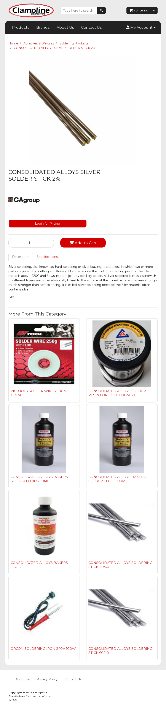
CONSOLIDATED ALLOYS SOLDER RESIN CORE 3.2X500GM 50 (117, 393)
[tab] (20, 257)
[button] (140, 27)
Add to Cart (83, 242)
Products (20, 27)
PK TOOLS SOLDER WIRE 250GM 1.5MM (39, 393)
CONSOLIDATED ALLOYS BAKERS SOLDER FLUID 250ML (39, 479)
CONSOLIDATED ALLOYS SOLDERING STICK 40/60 (120, 565)
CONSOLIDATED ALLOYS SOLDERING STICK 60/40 (120, 651)
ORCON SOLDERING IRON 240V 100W (43, 649)
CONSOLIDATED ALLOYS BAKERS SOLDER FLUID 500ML (117, 479)
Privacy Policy (47, 679)
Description (20, 257)
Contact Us (91, 27)
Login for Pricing (47, 224)
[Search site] (101, 10)
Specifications (47, 257)
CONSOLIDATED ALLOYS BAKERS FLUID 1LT (39, 565)
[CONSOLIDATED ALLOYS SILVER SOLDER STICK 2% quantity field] (31, 243)
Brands (43, 27)
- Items (138, 10)
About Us (65, 27)
